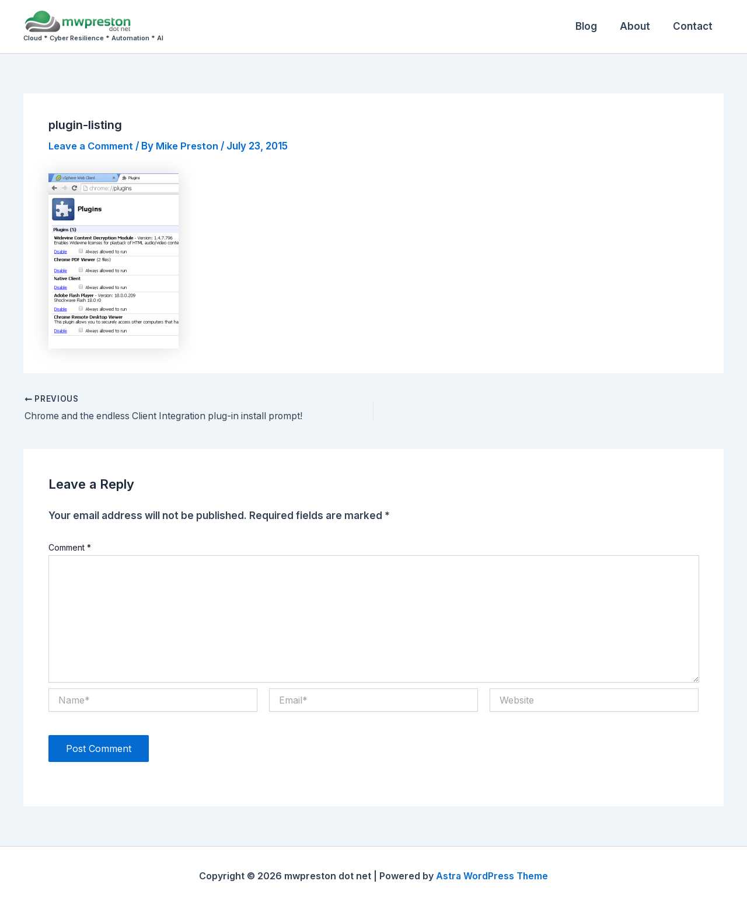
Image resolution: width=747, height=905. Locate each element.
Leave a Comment (93, 146)
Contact (694, 26)
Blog (593, 26)
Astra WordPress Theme (492, 876)
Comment (69, 547)
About (639, 26)
